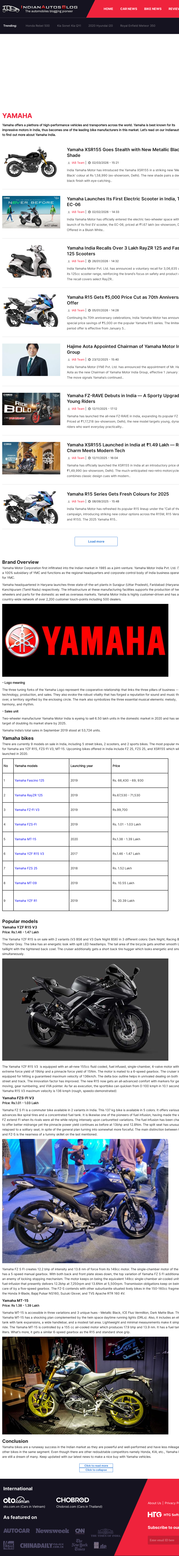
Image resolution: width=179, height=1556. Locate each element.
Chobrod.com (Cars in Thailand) (79, 1506)
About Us (154, 1503)
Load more (96, 541)
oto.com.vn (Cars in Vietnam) (24, 1506)
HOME (108, 9)
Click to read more (96, 1465)
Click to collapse (96, 1469)
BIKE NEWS (152, 9)
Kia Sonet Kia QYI (69, 25)
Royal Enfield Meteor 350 (137, 25)
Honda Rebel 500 (38, 25)
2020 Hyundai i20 (100, 25)
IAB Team (75, 162)
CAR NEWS (128, 9)
